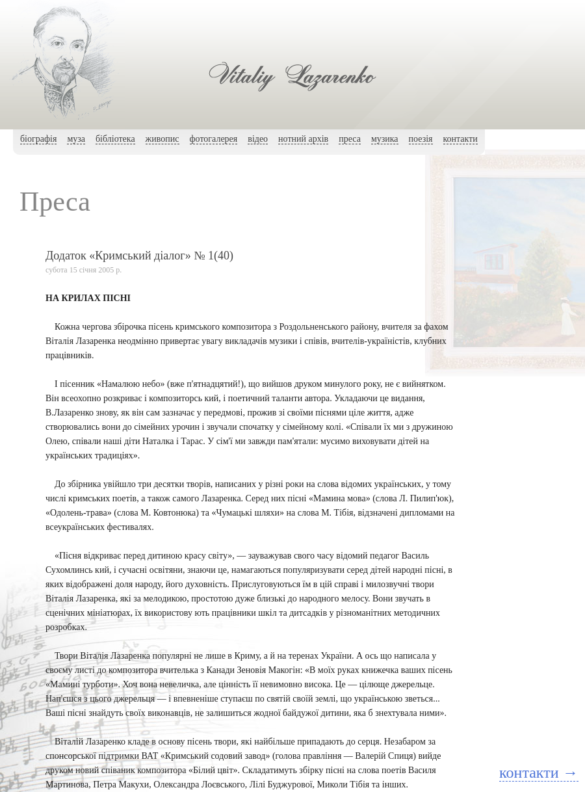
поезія (421, 139)
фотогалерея (214, 139)
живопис (162, 139)
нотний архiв (303, 139)
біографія (38, 139)
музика (384, 139)
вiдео (258, 139)
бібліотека (115, 139)
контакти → (538, 772)
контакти (460, 139)
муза (76, 139)
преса (350, 139)
